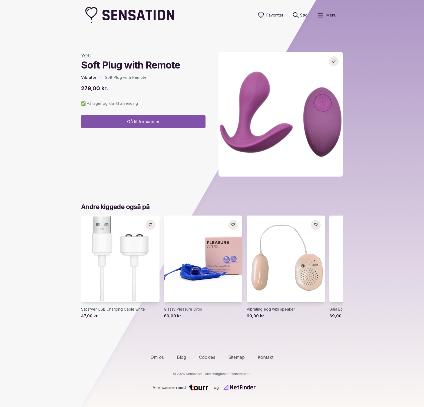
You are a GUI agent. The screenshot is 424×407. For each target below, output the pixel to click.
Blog (181, 357)
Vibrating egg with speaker (271, 309)
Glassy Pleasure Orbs (183, 309)
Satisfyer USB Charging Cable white (113, 309)
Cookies (207, 357)
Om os (157, 357)
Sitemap (236, 357)
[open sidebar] (326, 15)
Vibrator (88, 77)
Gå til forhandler (143, 121)
